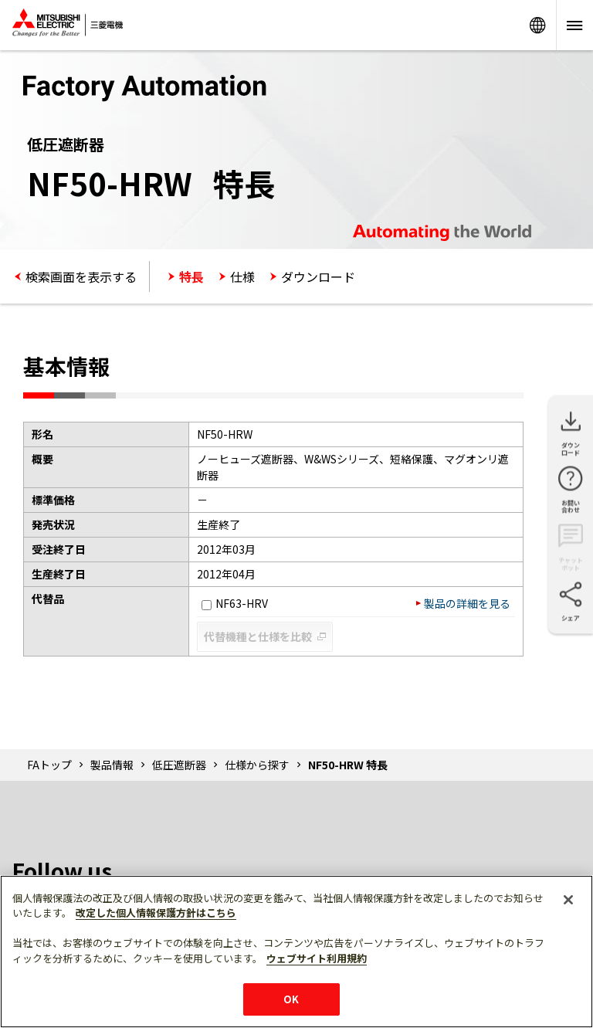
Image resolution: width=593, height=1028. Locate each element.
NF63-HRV (235, 603)
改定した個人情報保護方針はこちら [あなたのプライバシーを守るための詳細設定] (156, 912)
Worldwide (537, 25)
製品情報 (112, 764)
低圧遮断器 (179, 764)
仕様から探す (257, 764)
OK (291, 999)
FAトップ (49, 764)
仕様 (242, 276)
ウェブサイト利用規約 (316, 958)
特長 (191, 276)
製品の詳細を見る (467, 603)
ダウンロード (318, 276)
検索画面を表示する (81, 276)
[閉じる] (568, 900)
